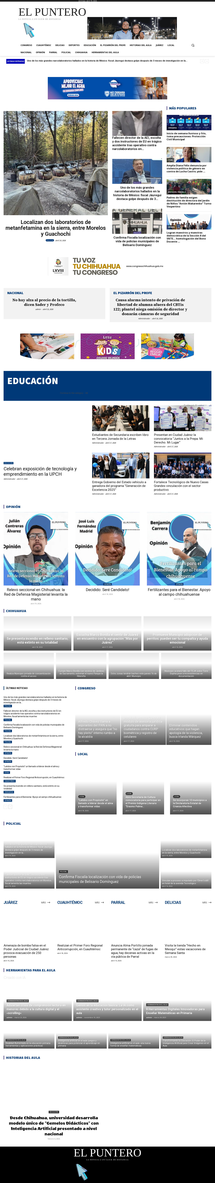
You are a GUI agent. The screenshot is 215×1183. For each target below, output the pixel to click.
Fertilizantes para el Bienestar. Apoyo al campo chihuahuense (179, 592)
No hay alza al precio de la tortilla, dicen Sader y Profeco (44, 302)
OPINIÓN (36, 584)
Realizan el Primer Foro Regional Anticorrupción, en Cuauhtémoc (34, 777)
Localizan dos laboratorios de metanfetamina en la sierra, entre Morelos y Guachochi (56, 228)
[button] (192, 45)
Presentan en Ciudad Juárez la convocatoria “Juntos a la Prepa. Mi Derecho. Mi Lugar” (178, 438)
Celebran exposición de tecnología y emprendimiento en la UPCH (40, 471)
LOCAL (6, 773)
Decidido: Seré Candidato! (107, 589)
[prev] (202, 61)
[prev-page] (5, 807)
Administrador (144, 318)
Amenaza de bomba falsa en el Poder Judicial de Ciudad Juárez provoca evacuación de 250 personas (26, 951)
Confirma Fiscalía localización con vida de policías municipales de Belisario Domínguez (137, 241)
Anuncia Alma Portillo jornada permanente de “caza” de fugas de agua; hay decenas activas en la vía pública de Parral (134, 951)
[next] (207, 61)
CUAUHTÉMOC (9, 781)
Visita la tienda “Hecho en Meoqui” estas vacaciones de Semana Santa (185, 949)
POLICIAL (49, 240)
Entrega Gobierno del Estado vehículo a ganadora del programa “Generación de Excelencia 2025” (119, 485)
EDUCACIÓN (8, 463)
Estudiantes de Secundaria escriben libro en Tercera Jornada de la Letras (120, 436)
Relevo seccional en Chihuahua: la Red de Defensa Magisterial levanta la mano (36, 594)
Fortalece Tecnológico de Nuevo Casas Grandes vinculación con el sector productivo (181, 485)
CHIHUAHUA (8, 792)
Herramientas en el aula (18, 1001)
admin (38, 309)
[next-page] (10, 807)
